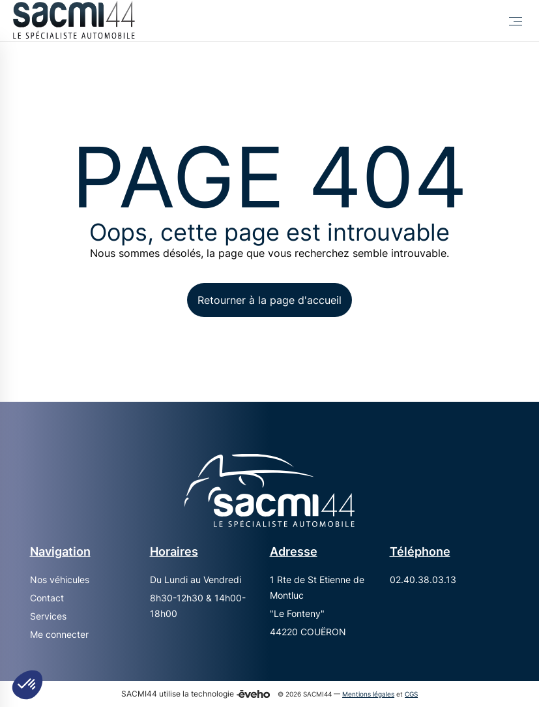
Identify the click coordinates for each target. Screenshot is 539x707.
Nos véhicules (59, 579)
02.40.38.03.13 (423, 579)
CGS (411, 694)
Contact (47, 597)
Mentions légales (368, 694)
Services (48, 616)
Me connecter (59, 634)
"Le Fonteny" (297, 613)
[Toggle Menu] (516, 21)
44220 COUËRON (308, 631)
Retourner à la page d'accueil (269, 300)
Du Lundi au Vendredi (195, 579)
